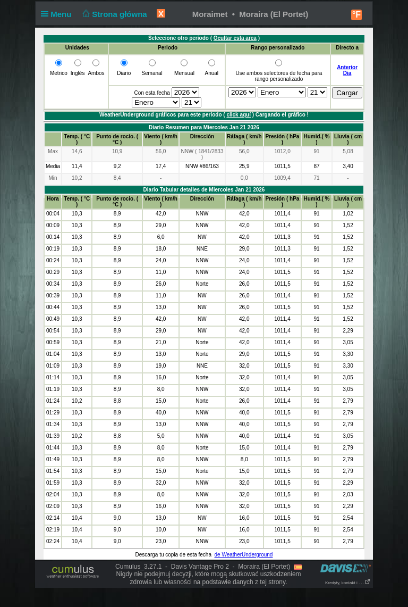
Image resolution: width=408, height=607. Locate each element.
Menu (58, 14)
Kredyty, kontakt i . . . (348, 582)
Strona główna (113, 14)
